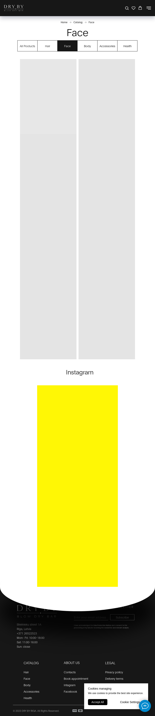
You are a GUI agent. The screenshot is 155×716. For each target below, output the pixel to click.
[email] (91, 617)
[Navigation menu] (149, 8)
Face (91, 22)
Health (127, 46)
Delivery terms (114, 678)
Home (64, 22)
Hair (47, 46)
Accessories (107, 46)
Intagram (69, 685)
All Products (27, 46)
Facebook (70, 691)
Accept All (97, 702)
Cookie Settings (130, 702)
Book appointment (76, 678)
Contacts (70, 672)
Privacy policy (114, 672)
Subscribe (122, 617)
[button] (127, 8)
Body (87, 46)
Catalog (78, 22)
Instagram (80, 372)
